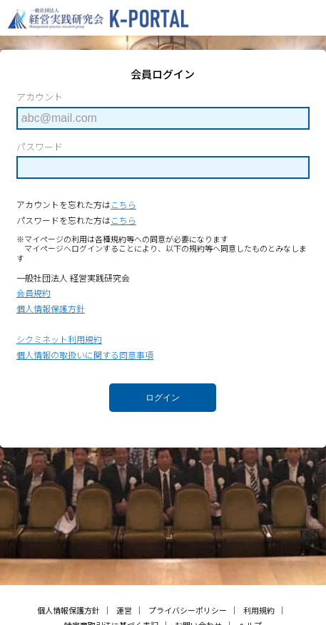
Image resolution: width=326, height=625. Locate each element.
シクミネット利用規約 (59, 339)
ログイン (163, 398)
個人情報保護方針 (50, 308)
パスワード (39, 146)
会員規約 (33, 292)
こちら (123, 204)
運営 (124, 610)
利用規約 (259, 610)
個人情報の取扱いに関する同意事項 (84, 354)
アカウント (39, 97)
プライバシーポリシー (187, 610)
